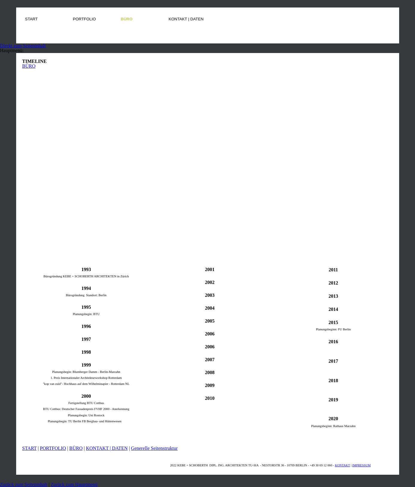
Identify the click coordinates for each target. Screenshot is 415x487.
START (29, 448)
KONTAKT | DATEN (106, 448)
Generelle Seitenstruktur (154, 448)
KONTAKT (342, 465)
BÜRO (28, 66)
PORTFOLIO (53, 448)
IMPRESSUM (361, 465)
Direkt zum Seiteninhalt (23, 45)
